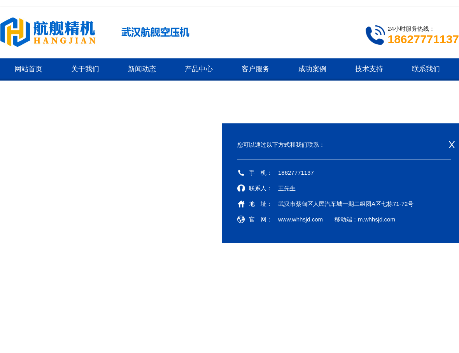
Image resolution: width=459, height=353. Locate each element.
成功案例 (312, 69)
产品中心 (199, 69)
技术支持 (369, 69)
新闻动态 (142, 69)
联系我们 (426, 69)
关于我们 (85, 69)
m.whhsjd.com (376, 219)
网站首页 (28, 69)
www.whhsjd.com (300, 219)
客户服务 (256, 69)
